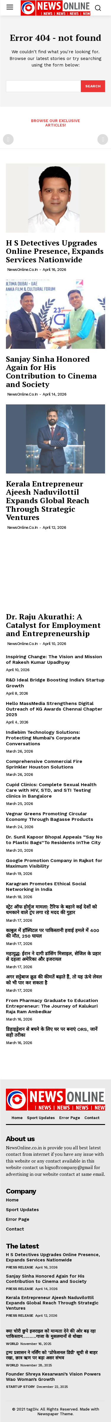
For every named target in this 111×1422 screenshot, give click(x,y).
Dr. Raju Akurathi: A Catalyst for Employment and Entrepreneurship (53, 624)
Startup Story (20, 1387)
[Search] (93, 86)
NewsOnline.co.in (22, 269)
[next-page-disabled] (102, 139)
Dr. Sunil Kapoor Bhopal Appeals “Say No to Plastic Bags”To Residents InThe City (54, 839)
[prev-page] (8, 139)
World (12, 1344)
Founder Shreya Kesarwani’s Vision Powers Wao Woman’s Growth (53, 1376)
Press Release (19, 1267)
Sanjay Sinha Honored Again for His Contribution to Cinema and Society (51, 371)
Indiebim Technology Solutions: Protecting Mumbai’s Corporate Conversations (43, 737)
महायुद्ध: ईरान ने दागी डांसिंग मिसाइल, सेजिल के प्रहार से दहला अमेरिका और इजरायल (53, 956)
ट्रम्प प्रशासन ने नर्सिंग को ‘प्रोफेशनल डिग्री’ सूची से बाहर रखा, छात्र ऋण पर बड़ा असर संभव (51, 1355)
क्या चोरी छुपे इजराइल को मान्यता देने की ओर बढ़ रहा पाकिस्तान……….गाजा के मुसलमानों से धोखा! (51, 1333)
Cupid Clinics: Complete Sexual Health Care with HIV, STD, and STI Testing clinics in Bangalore (51, 790)
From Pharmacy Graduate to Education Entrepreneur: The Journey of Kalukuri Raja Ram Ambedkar (52, 1006)
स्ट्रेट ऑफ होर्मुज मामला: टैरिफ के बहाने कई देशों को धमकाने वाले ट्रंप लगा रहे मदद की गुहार (51, 909)
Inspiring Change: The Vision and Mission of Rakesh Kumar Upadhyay (54, 659)
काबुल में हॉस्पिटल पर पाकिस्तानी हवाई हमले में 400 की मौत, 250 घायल (52, 933)
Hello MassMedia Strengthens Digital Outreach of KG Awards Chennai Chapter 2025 (54, 709)
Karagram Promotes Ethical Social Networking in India (46, 886)
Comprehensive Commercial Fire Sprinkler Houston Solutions (44, 764)
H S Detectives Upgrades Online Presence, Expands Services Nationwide (55, 251)
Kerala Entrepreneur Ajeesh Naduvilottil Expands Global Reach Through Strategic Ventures (47, 500)
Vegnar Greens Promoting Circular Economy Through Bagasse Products (49, 816)
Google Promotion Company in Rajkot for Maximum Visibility (54, 863)
